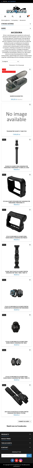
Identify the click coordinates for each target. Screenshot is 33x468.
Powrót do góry (25, 421)
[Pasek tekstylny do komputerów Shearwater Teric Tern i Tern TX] (16, 245)
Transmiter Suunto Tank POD (17, 131)
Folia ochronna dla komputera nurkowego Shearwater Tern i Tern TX (16, 377)
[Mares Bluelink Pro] (16, 71)
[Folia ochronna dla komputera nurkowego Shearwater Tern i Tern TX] (16, 350)
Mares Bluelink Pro (16, 96)
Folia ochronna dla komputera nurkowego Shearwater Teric (17, 342)
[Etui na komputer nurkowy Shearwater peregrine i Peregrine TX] (16, 175)
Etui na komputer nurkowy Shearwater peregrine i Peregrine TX (16, 202)
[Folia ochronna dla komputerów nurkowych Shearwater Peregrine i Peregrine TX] (16, 280)
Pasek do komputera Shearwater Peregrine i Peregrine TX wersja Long (16, 167)
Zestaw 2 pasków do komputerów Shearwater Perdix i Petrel (16, 412)
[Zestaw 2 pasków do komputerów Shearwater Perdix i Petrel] (16, 385)
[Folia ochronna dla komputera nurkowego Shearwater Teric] (16, 315)
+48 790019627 (11, 1)
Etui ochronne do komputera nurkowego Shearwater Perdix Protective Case (16, 238)
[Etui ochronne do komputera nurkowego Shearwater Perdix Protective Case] (16, 210)
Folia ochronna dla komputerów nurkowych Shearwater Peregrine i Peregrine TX (16, 308)
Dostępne (10, 62)
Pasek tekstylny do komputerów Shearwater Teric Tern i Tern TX (16, 272)
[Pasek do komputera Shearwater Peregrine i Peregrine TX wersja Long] (16, 140)
